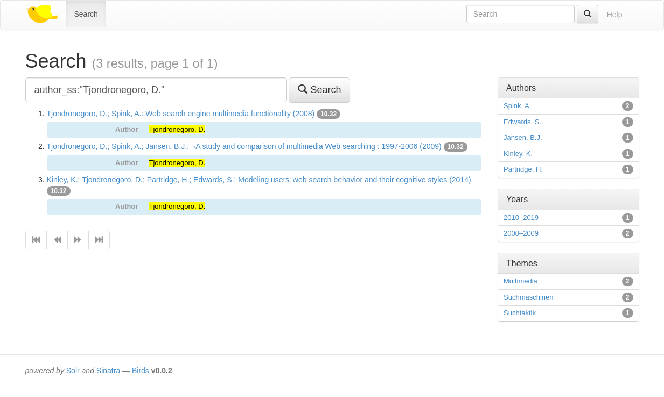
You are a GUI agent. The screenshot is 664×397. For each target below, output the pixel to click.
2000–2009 (521, 233)
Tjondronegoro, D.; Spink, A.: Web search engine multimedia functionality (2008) (181, 113)
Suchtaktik (520, 313)
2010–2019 (521, 218)
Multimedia (520, 281)
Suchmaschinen (529, 297)
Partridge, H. (523, 169)
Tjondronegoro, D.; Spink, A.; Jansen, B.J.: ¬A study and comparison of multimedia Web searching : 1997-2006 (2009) (244, 146)
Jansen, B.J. (523, 137)
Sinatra (108, 370)
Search (86, 14)
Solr (73, 370)
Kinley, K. (518, 154)
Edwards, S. (522, 122)
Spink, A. (517, 106)
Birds (140, 370)
